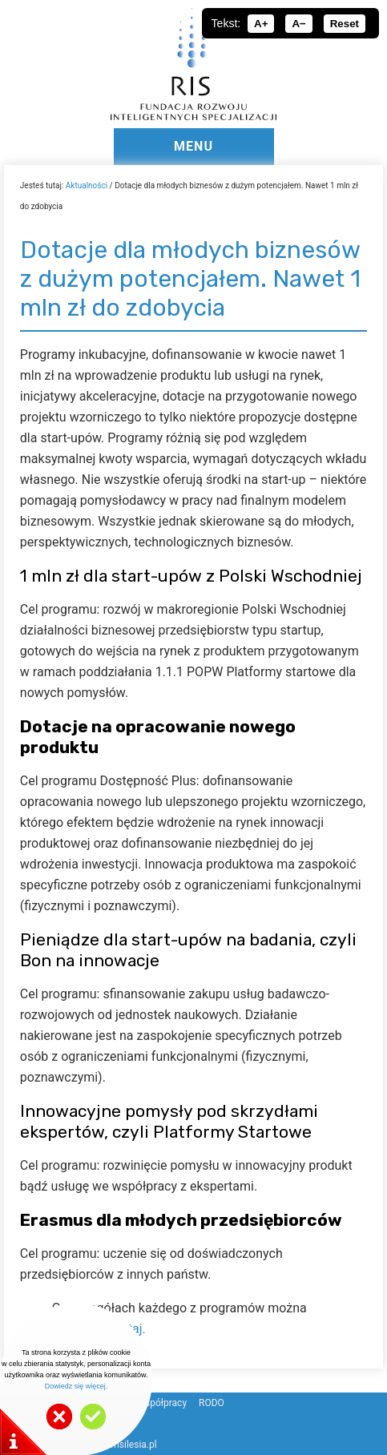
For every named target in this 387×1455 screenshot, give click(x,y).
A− (298, 24)
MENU (193, 146)
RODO (211, 1403)
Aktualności (86, 185)
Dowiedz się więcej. (76, 1386)
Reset (344, 24)
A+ (261, 24)
